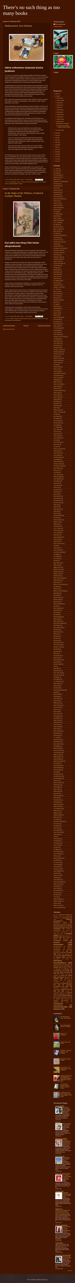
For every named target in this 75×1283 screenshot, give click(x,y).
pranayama (66, 978)
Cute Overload (59, 1243)
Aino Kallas (56, 173)
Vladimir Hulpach (58, 899)
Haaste (61, 914)
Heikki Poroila (57, 382)
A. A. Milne (56, 168)
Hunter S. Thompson (59, 412)
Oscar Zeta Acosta (58, 675)
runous (70, 983)
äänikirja (20, 183)
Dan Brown (56, 267)
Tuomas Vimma (57, 868)
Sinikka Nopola (57, 791)
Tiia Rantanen (57, 840)
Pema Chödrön (57, 707)
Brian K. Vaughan (58, 229)
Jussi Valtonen (57, 489)
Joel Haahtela (57, 459)
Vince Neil (56, 897)
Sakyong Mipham (58, 767)
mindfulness (66, 969)
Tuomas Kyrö (57, 866)
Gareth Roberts (57, 341)
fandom (61, 933)
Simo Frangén (57, 787)
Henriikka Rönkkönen (59, 390)
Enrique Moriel (57, 308)
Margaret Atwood (58, 571)
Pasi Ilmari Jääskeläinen (59, 690)
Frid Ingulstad (57, 338)
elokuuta (58, 107)
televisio (55, 995)
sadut (46, 318)
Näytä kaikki (70, 1270)
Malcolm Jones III (58, 569)
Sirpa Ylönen (57, 793)
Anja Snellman (57, 194)
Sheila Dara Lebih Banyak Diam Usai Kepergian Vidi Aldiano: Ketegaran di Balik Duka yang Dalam (62, 1212)
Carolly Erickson (57, 239)
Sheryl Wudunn (57, 784)
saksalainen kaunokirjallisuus (61, 987)
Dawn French (57, 276)
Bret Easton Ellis (57, 226)
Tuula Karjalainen (58, 871)
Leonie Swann (57, 539)
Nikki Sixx (56, 653)
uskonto (7, 183)
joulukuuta (59, 98)
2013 (56, 158)
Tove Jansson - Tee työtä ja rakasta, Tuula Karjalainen (65, 1069)
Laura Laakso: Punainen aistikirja (67, 1175)
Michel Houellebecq (58, 603)
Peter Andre (56, 711)
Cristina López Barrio (59, 263)
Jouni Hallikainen (58, 479)
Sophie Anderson (58, 804)
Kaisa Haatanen (57, 496)
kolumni (67, 958)
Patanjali (56, 692)
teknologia (68, 994)
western (66, 1001)
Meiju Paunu (57, 588)
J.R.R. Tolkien (57, 429)
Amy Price (56, 188)
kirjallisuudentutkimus (67, 955)
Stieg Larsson (57, 817)
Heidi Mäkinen (57, 379)
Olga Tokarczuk (57, 670)
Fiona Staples (57, 330)
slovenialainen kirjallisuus (59, 992)
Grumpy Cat (56, 356)
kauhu (70, 952)
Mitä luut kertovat (66, 1123)
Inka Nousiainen (57, 422)
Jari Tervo (56, 440)
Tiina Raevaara (57, 843)
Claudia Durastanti (58, 259)
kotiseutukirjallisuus (58, 964)
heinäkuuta (59, 109)
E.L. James (56, 289)
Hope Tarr (56, 407)
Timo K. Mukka (57, 845)
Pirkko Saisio (57, 728)
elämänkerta (13, 182)
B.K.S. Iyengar (57, 222)
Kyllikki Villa (56, 524)
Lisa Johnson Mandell (59, 552)
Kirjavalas (57, 1122)
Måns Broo (56, 634)
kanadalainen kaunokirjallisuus (60, 952)
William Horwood (58, 905)
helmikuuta (59, 121)
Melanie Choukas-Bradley (60, 590)
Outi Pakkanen (57, 679)
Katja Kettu (56, 511)
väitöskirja (56, 1001)
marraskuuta (59, 100)
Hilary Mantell (57, 399)
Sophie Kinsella (57, 806)
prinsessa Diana (58, 980)
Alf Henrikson (57, 183)
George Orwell (57, 347)
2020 (56, 142)
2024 (56, 133)
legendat (56, 966)
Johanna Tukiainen (58, 463)
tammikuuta (59, 130)
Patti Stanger (57, 696)
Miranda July (57, 629)
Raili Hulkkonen (57, 741)
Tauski (55, 836)
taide (61, 994)
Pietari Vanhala (57, 726)
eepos (64, 925)
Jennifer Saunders (58, 457)
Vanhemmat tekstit (44, 326)
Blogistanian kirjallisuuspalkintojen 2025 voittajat (67, 1194)
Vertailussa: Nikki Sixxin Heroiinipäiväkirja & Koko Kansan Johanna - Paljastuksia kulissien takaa (66, 1078)
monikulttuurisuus (58, 970)
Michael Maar (57, 601)
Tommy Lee (56, 856)
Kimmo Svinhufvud (58, 519)
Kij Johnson (56, 517)
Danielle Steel (57, 269)
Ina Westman (57, 418)
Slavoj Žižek (56, 797)
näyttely (68, 973)
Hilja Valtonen (57, 401)
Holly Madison (57, 405)
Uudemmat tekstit (9, 326)
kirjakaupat (67, 954)
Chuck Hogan (57, 254)
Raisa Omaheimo (58, 744)
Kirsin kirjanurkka (59, 1156)
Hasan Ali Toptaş (58, 377)
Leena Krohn (57, 534)
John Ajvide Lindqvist (59, 466)
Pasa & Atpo (56, 685)
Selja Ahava (56, 780)
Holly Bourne (57, 403)
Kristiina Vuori (57, 522)
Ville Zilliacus (57, 894)
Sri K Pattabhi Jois (58, 808)
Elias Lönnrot (57, 291)
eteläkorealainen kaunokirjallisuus (60, 931)
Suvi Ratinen (8, 75)
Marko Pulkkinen (58, 580)
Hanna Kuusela (57, 366)
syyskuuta (59, 105)
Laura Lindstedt (57, 532)
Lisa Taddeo (56, 554)
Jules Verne (56, 487)
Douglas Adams (57, 285)
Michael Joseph (57, 599)
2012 (56, 161)
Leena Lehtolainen (58, 537)
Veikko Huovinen (58, 884)
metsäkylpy (57, 969)
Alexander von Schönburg (60, 181)
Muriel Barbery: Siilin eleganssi (66, 1158)
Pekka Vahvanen (58, 705)
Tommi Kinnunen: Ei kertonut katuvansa (67, 1228)
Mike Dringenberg (58, 616)
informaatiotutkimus (58, 946)
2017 (56, 149)
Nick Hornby (56, 649)
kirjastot (23, 182)
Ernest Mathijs (57, 319)
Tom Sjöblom (57, 849)
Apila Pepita (56, 216)
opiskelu (62, 975)
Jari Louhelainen (58, 438)
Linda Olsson (57, 547)
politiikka (56, 978)
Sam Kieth (56, 771)
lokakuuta (58, 102)
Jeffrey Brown (57, 450)
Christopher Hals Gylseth (60, 248)
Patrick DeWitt (57, 694)
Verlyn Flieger (57, 888)
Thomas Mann (57, 838)
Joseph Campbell (58, 476)
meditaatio (56, 967)
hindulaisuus (66, 939)
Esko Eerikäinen (57, 323)
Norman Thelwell (58, 664)
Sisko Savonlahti (58, 795)
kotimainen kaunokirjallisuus (32, 182)
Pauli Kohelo (57, 700)
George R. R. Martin (58, 349)
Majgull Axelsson (58, 567)
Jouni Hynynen (57, 481)
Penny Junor (57, 709)
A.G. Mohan (56, 170)
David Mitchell (57, 274)
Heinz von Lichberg (58, 384)
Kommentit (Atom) (10, 329)
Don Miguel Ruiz (57, 280)
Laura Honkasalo (58, 530)
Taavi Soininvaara (58, 832)
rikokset (64, 983)
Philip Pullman (57, 720)
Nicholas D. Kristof (58, 647)
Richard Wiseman (58, 752)
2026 (56, 93)
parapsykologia (60, 977)
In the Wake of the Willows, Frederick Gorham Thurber (63, 126)
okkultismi (56, 975)
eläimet (12, 318)
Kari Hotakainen (57, 500)
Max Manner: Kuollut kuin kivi (66, 1108)
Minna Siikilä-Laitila (60, 24)
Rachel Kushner (57, 739)
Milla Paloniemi (57, 625)
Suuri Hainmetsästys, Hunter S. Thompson (65, 1026)
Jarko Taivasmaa (58, 442)
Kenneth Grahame (36, 318)
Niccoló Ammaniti (58, 644)
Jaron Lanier (57, 444)
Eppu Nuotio (56, 313)
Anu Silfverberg (57, 213)
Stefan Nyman (57, 810)
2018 (56, 147)
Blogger (46, 1279)
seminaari (67, 991)
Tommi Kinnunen (58, 851)
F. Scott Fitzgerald (58, 328)
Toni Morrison (57, 860)
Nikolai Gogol (57, 657)
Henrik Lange (57, 392)
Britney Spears (57, 231)
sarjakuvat (63, 989)
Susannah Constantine (59, 821)
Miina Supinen (57, 610)
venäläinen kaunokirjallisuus (61, 1000)
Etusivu (26, 326)
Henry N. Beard (57, 397)
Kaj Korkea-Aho (57, 498)
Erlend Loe (56, 315)
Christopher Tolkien (58, 252)
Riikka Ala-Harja (57, 754)
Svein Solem (57, 828)
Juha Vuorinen (57, 485)
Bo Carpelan (57, 224)
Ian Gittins (56, 414)
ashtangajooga (65, 917)
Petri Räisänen (57, 718)
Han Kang (56, 364)
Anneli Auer (56, 201)
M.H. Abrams (57, 558)
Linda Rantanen (57, 550)
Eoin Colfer (56, 310)
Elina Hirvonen (57, 295)
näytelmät (62, 973)
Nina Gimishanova (58, 659)
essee (67, 930)
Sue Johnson (57, 819)
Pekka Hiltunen (57, 703)
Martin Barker (57, 582)
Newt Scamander (58, 642)
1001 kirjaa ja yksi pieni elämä (63, 1255)
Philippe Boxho (57, 722)
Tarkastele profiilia (58, 26)
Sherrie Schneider (58, 782)
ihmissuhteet (58, 944)
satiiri (70, 989)
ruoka (58, 984)
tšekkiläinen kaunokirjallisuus (61, 997)
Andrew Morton (57, 192)
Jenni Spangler (57, 455)
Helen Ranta (57, 388)
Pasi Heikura (57, 687)
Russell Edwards (58, 765)
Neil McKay (56, 638)
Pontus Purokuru (58, 731)
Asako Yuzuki (57, 218)
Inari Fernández (57, 420)
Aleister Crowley (57, 177)
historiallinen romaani (61, 940)
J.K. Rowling (57, 427)
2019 (56, 144)
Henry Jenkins (57, 394)
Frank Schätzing (57, 334)
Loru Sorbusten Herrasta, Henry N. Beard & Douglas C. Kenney (65, 1086)
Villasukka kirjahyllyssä (61, 1225)
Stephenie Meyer (58, 815)
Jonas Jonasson (57, 474)
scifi (59, 991)
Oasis (55, 666)
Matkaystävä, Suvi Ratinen (18, 25)
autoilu (55, 919)
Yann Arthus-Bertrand (59, 907)
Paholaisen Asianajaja (61, 1138)
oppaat (70, 975)
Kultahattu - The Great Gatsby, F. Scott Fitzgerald (65, 1052)
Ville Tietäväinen (57, 890)
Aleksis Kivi (56, 179)
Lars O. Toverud (57, 528)
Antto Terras (56, 209)
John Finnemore (57, 468)
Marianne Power (57, 573)
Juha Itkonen (57, 483)
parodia (68, 977)
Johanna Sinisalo (58, 461)
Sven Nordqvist (57, 830)
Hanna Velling (57, 371)
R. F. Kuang (56, 737)
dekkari (59, 925)
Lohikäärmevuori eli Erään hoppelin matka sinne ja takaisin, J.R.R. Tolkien (66, 1094)
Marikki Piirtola (57, 575)
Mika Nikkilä (56, 614)
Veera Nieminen (57, 879)
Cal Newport (56, 233)
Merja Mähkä (57, 593)
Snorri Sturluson (57, 800)
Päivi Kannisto (57, 735)
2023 (56, 135)
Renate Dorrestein (58, 750)
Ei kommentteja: (29, 179)
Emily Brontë (57, 306)
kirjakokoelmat (57, 955)
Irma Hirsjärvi (57, 425)
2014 (56, 156)
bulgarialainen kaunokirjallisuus (60, 924)
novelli (55, 973)
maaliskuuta (59, 119)
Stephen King (57, 812)
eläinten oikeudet (65, 927)
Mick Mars (56, 606)
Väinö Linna (56, 903)
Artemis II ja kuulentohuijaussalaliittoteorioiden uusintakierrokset (67, 1142)
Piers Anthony (57, 724)
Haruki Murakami (58, 375)
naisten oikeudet (64, 972)
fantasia (16, 318)
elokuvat (70, 925)
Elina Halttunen (57, 293)
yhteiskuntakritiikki (13, 183)
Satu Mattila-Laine (58, 776)
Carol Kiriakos (57, 237)
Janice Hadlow (57, 435)
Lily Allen (56, 545)
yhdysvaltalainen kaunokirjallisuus (13, 320)
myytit (55, 972)
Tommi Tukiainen (58, 853)
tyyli (71, 995)
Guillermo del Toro (58, 358)
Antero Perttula (57, 205)
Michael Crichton (58, 597)
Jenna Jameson (57, 453)
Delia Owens (57, 278)
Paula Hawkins (57, 698)
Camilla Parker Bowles (59, 235)
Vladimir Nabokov (58, 901)
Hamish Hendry (57, 362)
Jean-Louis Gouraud (58, 448)
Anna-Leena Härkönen (59, 198)
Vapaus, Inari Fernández (63, 1034)
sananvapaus (56, 989)
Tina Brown (56, 847)
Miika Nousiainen (58, 608)
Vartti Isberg (56, 877)
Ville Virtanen (57, 892)
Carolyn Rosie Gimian (59, 242)
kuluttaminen (67, 964)
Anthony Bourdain (58, 207)
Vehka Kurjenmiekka (58, 881)
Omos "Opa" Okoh (58, 672)
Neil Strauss (56, 640)
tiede (60, 995)
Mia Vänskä (56, 595)
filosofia (60, 936)
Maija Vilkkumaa (57, 563)
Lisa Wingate (57, 556)
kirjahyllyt (59, 954)
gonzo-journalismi (58, 937)
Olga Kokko (56, 668)
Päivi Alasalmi (57, 733)
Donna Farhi (56, 282)
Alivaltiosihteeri (57, 185)
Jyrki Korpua (57, 491)
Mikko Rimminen (58, 621)
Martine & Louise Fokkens (60, 584)
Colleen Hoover (57, 261)
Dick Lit (55, 914)
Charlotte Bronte (57, 246)
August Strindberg (58, 220)
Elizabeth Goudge (58, 300)
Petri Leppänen (57, 716)
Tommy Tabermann (58, 858)
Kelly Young (56, 513)
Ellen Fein (56, 302)
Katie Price (56, 506)
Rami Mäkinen (57, 746)
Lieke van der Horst (58, 543)
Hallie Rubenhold (58, 360)
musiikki (67, 970)
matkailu (68, 966)
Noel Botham (57, 662)
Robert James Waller (59, 761)
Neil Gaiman (56, 636)
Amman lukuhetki (59, 1106)
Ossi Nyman (56, 677)
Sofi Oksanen (57, 802)
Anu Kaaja (56, 211)
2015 (56, 154)
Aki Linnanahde (57, 175)
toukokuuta (59, 114)
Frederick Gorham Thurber (25, 318)
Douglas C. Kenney (58, 287)
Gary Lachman (57, 345)
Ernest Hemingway (58, 317)
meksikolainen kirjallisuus (67, 967)
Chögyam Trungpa (58, 257)
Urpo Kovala (56, 873)
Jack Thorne (56, 431)
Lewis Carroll (57, 541)
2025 (56, 96)
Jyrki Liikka (56, 494)
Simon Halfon (57, 789)
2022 (56, 137)
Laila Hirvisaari (57, 526)
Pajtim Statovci (57, 683)
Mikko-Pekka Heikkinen (59, 623)
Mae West (56, 560)
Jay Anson (56, 446)
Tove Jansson (57, 862)
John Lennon (57, 470)
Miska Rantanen (57, 631)
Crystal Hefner (57, 265)
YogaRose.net (58, 1209)
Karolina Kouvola (58, 502)
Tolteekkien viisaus (58, 916)
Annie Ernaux (57, 203)
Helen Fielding (57, 386)
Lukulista (67, 914)
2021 (56, 140)
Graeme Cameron (58, 353)
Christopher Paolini (58, 250)
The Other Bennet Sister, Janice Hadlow (65, 1017)
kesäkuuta (59, 112)
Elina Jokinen (57, 297)
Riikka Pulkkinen (57, 756)
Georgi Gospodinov (58, 351)
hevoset (55, 939)
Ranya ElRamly (57, 748)
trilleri (65, 995)
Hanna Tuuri (56, 369)
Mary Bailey (56, 586)
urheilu (70, 997)
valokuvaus (67, 998)
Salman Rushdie (57, 769)
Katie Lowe (56, 504)
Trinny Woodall (57, 864)
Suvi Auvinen (57, 823)
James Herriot (57, 433)
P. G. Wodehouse (58, 681)
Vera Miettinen (57, 886)
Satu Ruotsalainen (58, 778)
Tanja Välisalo (57, 834)
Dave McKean (57, 272)
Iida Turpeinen (57, 416)
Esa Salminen (57, 321)
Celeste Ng (56, 244)
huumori (19, 182)
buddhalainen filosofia (60, 922)
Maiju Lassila (57, 565)
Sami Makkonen (57, 774)
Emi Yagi (56, 304)
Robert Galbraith (57, 759)
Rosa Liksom (57, 763)
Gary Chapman (57, 343)
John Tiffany (56, 472)
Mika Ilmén (56, 612)
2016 (56, 151)
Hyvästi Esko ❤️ (66, 1256)
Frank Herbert (57, 332)
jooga (67, 951)
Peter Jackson (57, 713)
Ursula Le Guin (57, 875)
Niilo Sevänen (57, 651)
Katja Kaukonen (57, 509)
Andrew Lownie (57, 190)
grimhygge (68, 937)
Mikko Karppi (57, 619)
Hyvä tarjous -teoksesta (35, 77)
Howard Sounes (57, 410)
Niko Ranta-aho (57, 655)
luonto (43, 318)
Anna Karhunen (57, 196)
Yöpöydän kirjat (59, 1191)
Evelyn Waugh (57, 326)
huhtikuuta (59, 116)
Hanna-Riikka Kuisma (59, 373)
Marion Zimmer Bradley (59, 578)
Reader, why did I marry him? (62, 1173)
